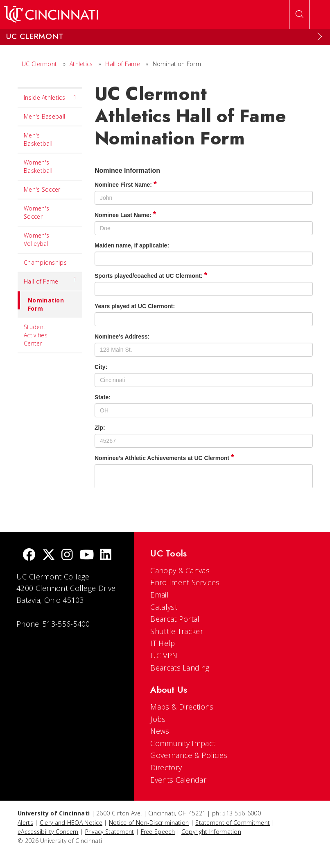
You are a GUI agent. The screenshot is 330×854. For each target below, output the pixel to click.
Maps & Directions (181, 707)
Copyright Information (211, 832)
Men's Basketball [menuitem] (38, 139)
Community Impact (182, 743)
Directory (166, 767)
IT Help (162, 643)
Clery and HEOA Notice (71, 823)
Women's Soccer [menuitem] (36, 212)
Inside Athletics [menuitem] (50, 98)
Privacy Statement (109, 832)
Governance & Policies (188, 755)
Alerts (25, 823)
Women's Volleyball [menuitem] (37, 239)
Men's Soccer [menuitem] (42, 189)
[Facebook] (29, 555)
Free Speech (158, 832)
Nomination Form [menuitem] (41, 301)
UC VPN (163, 655)
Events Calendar (178, 780)
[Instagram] (67, 555)
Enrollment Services (184, 582)
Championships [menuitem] (45, 262)
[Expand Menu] (320, 36)
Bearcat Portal (174, 619)
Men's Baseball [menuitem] (44, 116)
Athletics (81, 64)
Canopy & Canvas (180, 570)
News (159, 731)
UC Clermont (39, 64)
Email (159, 595)
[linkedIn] (105, 555)
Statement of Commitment (232, 823)
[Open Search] (299, 14)
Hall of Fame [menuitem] (50, 279)
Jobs (157, 719)
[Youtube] (86, 555)
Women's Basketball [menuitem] (38, 166)
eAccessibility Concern (48, 832)
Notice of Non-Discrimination (149, 823)
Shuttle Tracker (176, 631)
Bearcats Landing (179, 668)
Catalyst (163, 607)
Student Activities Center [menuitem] (35, 335)
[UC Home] (51, 14)
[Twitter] (48, 555)
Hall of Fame (122, 64)
